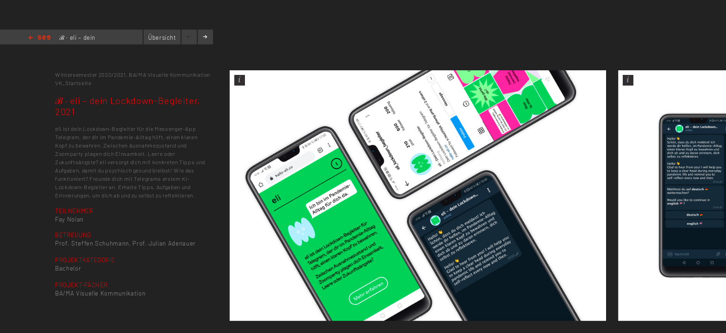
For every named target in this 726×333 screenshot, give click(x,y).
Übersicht (162, 37)
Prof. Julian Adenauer (164, 243)
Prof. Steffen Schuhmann (92, 243)
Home (39, 38)
